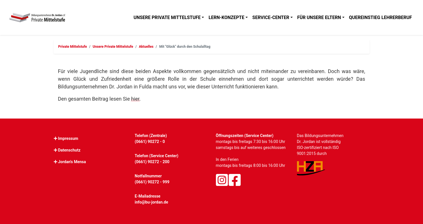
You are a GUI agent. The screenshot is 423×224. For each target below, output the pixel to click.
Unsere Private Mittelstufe (167, 17)
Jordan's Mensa (72, 161)
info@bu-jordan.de (151, 202)
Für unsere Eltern (319, 17)
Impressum (68, 138)
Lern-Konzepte (226, 17)
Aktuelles (146, 47)
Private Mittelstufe (72, 47)
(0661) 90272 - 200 (152, 161)
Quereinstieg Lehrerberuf (380, 17)
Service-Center (270, 17)
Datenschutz (69, 150)
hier (135, 99)
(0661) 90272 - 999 (152, 182)
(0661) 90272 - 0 (150, 141)
